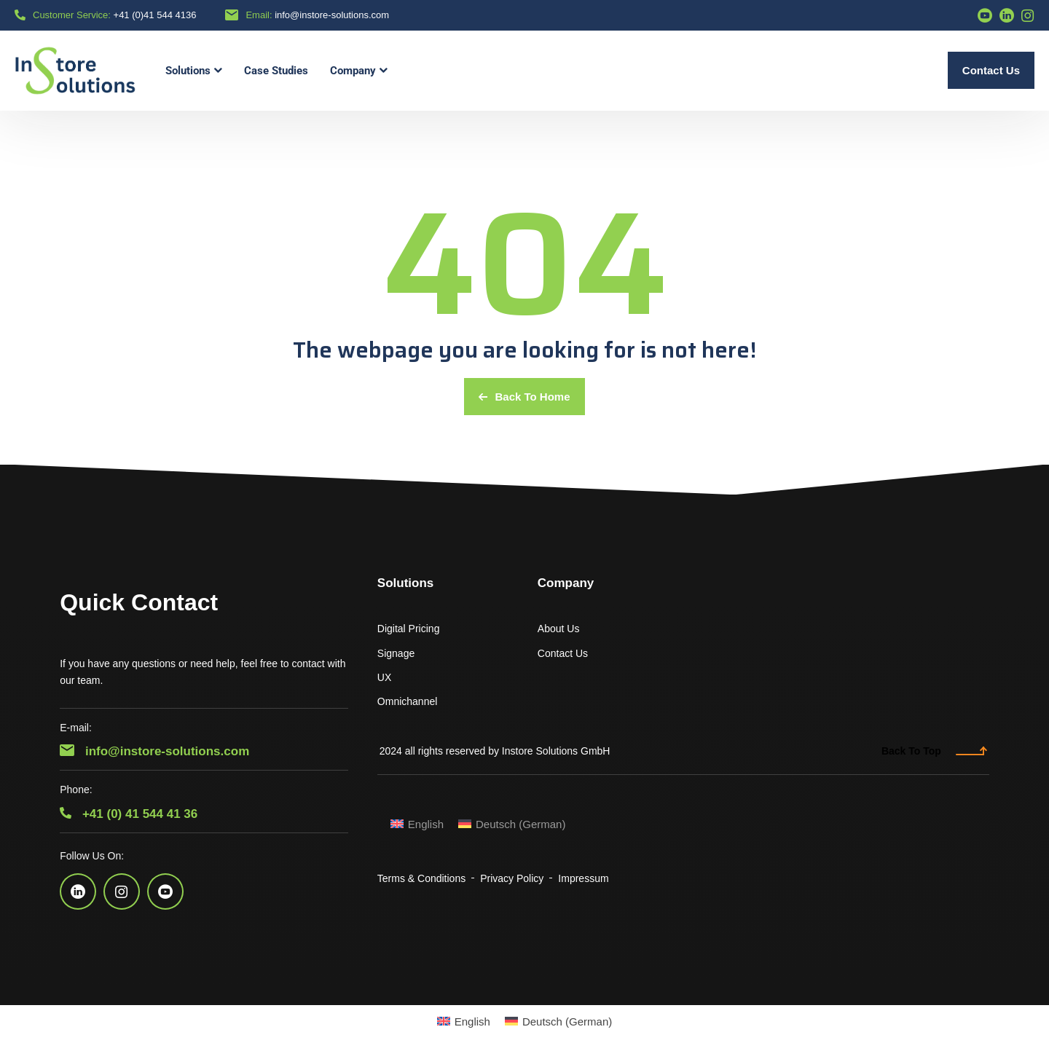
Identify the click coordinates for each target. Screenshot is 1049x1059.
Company (566, 583)
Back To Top (934, 751)
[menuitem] (417, 824)
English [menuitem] (426, 824)
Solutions (405, 583)
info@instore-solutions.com (332, 14)
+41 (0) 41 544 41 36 (128, 814)
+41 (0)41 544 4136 (155, 14)
